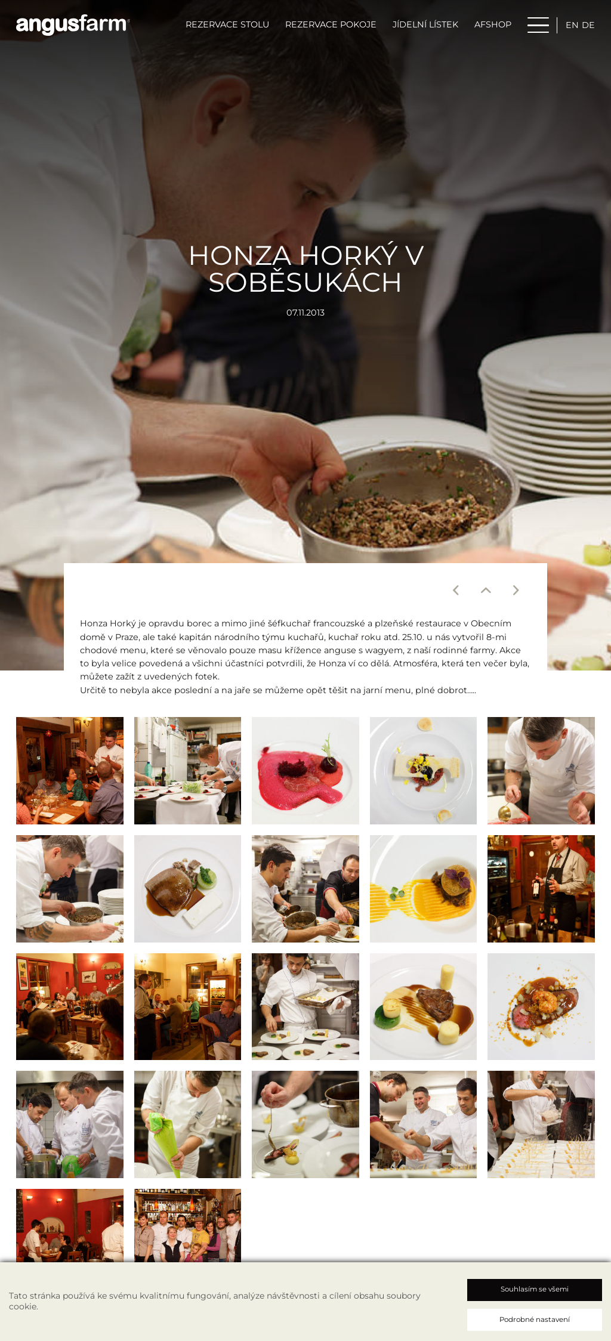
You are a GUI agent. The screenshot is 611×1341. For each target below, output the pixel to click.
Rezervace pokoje (331, 25)
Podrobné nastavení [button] (534, 1319)
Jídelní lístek (425, 25)
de (588, 25)
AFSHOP (492, 25)
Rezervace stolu (227, 25)
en (572, 25)
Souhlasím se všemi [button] (535, 1289)
